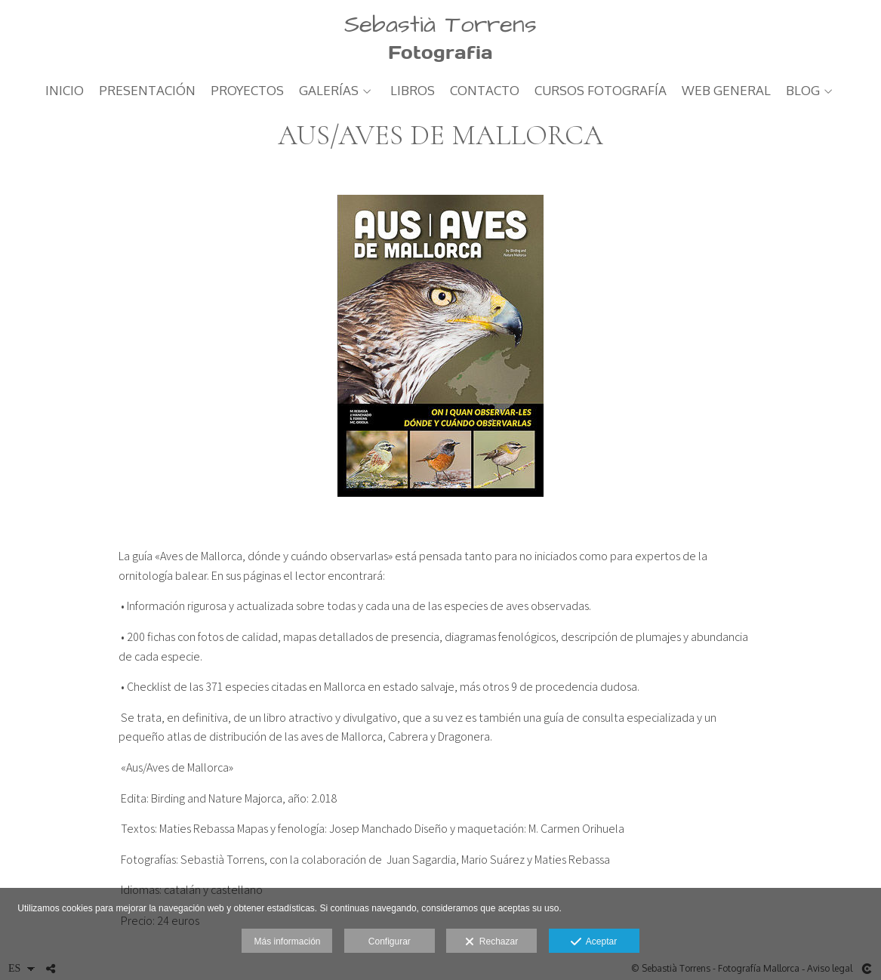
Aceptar (594, 942)
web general (726, 91)
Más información (287, 941)
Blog (803, 91)
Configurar (389, 941)
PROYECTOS (247, 91)
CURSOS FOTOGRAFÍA (600, 91)
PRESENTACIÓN (147, 91)
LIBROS (412, 91)
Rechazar (491, 942)
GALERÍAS (329, 91)
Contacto (484, 91)
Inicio (64, 91)
